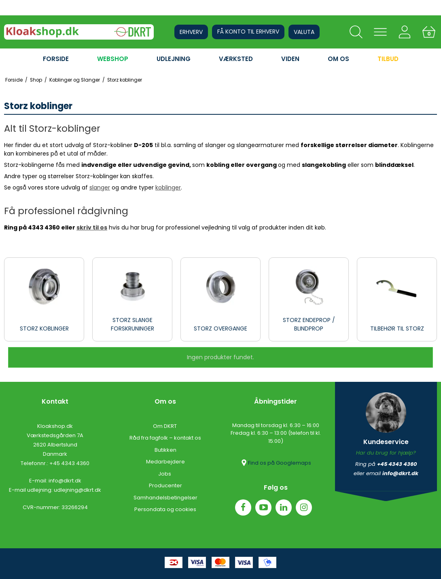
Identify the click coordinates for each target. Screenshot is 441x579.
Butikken (165, 450)
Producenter (165, 485)
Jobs (165, 474)
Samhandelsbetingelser (165, 497)
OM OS (338, 59)
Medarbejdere (165, 461)
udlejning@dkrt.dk (77, 490)
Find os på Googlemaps (275, 463)
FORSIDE (56, 59)
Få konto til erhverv (248, 31)
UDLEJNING (174, 59)
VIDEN (290, 59)
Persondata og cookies (165, 509)
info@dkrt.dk (65, 480)
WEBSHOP (112, 59)
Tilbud (388, 59)
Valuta (304, 32)
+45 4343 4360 (69, 463)
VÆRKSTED (236, 59)
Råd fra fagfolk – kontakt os (165, 438)
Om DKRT (165, 426)
